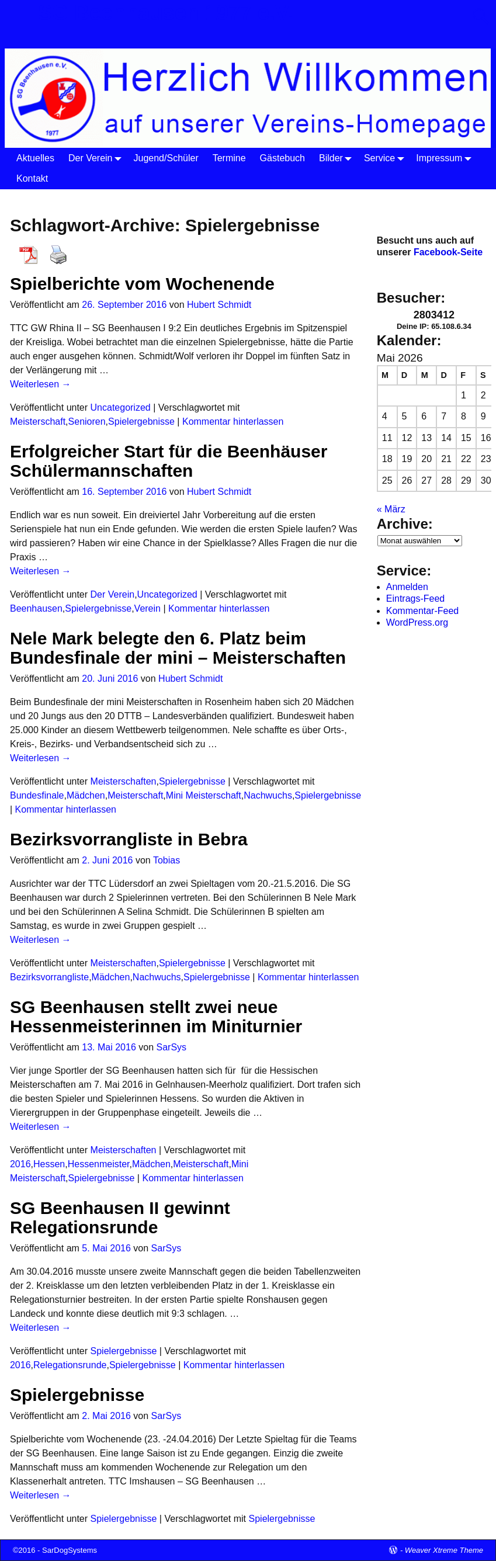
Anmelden (407, 587)
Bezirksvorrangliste (49, 977)
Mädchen (86, 795)
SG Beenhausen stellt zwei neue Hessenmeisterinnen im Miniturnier (156, 1016)
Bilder (338, 158)
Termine (229, 158)
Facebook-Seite (448, 252)
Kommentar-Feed (422, 611)
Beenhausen (36, 608)
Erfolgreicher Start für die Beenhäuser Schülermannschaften (169, 461)
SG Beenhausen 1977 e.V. (165, 13)
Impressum (446, 158)
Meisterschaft (37, 421)
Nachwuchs (268, 795)
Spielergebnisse (141, 421)
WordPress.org (417, 622)
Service (386, 158)
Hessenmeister (99, 1164)
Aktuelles (35, 158)
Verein (147, 608)
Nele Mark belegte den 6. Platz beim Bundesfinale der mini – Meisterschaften (178, 648)
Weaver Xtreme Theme (444, 1550)
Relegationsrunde (69, 1365)
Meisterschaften (124, 781)
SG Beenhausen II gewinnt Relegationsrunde (120, 1217)
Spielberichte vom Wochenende (142, 283)
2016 (20, 1164)
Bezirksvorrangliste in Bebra (129, 839)
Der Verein (97, 158)
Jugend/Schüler (166, 158)
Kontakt (32, 178)
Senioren (87, 421)
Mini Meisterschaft (203, 795)
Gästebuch (282, 158)
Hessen (49, 1164)
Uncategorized (121, 407)
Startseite (31, 199)
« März (391, 509)
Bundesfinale (37, 795)
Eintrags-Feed (415, 598)
